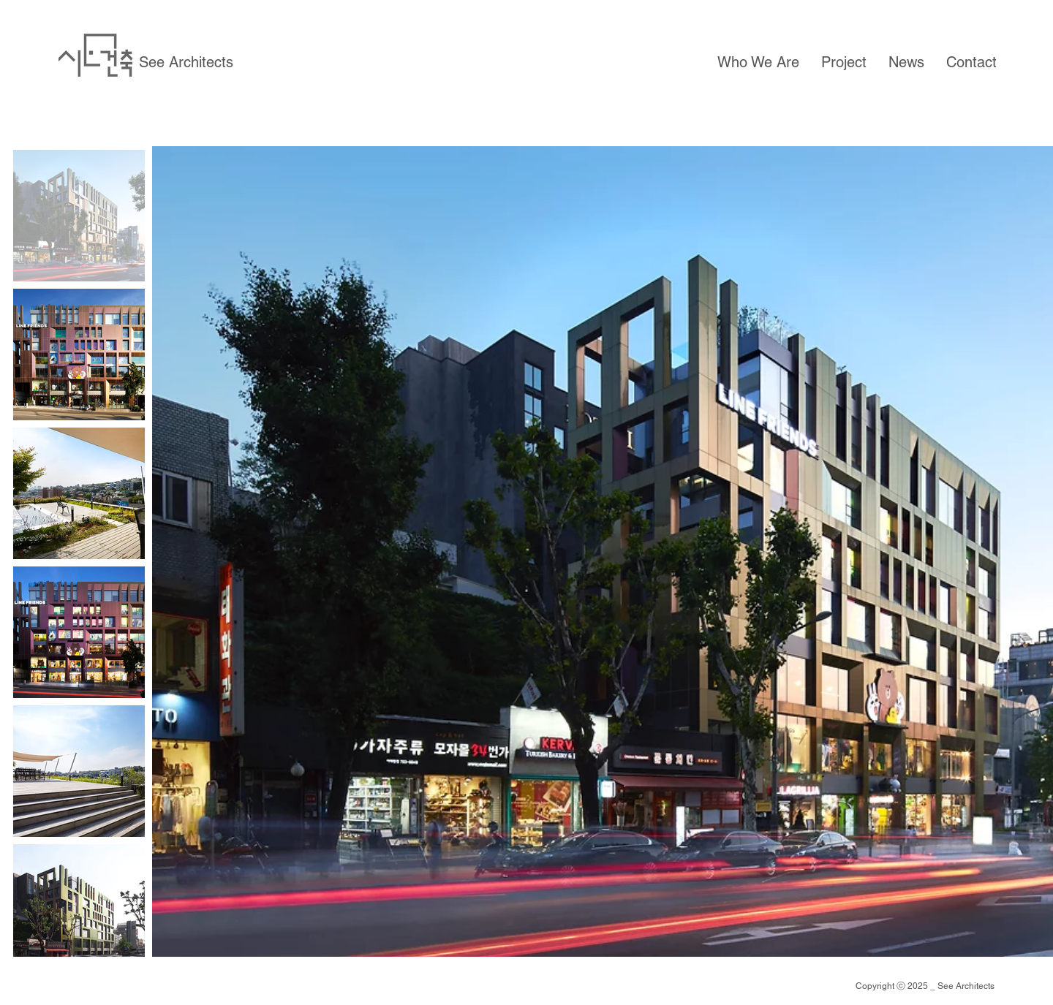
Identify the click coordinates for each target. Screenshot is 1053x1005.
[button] (758, 62)
